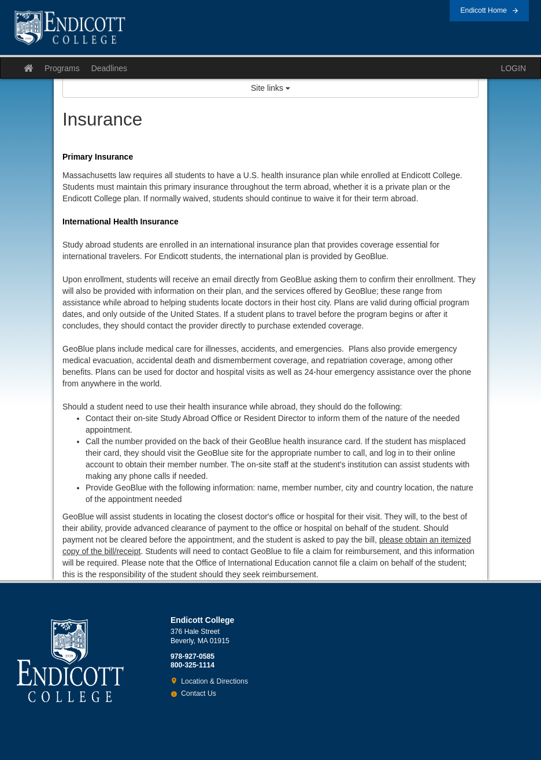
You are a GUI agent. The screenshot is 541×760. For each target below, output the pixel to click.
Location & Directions (214, 681)
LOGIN (513, 68)
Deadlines (109, 68)
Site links (270, 88)
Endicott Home (483, 10)
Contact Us (198, 693)
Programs (62, 68)
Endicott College (70, 27)
